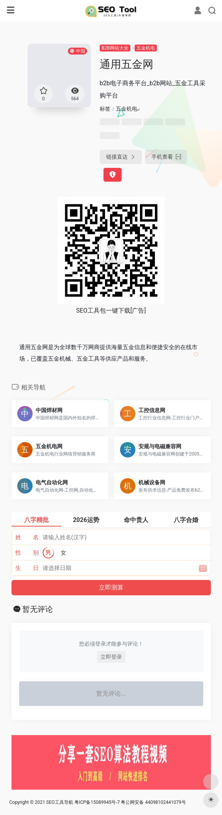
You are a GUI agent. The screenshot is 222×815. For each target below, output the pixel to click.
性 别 (27, 552)
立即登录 (111, 657)
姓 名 (27, 537)
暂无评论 (37, 609)
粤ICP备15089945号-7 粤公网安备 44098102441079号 (130, 802)
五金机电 (145, 48)
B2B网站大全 (115, 48)
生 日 (27, 568)
